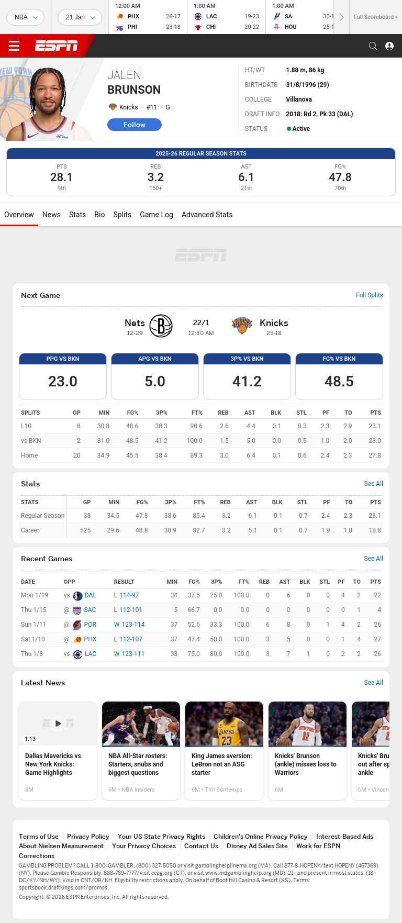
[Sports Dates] (80, 17)
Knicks (128, 107)
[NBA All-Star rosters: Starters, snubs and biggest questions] (141, 751)
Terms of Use (39, 836)
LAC (90, 654)
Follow (135, 124)
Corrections (36, 856)
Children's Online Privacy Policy (261, 836)
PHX (90, 639)
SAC (90, 610)
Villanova (298, 99)
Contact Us (201, 846)
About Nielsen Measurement (61, 846)
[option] (58, 751)
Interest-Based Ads (344, 836)
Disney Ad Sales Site (257, 846)
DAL (90, 595)
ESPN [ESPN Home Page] (56, 45)
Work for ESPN (318, 846)
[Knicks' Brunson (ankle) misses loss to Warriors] (308, 751)
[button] (373, 46)
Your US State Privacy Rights (161, 836)
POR (90, 624)
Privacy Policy (88, 836)
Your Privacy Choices (144, 846)
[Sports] (25, 17)
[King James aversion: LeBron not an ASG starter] (224, 751)
